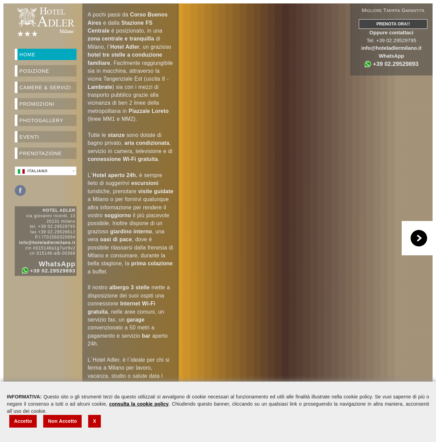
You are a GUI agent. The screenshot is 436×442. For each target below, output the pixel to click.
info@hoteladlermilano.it (391, 48)
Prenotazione (41, 153)
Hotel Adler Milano (45, 22)
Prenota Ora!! (393, 24)
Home (28, 54)
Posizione (34, 71)
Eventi (29, 137)
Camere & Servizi (45, 87)
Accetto (23, 421)
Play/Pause (419, 238)
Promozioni (37, 104)
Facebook (20, 190)
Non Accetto (62, 421)
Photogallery (41, 120)
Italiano (33, 171)
